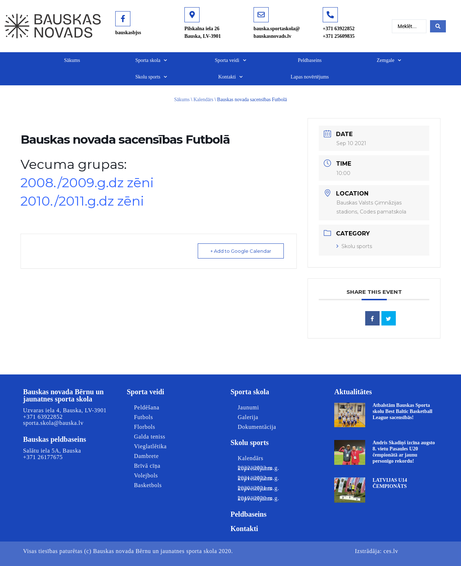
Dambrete (146, 456)
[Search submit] (438, 26)
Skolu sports (151, 77)
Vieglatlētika (150, 446)
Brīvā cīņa (147, 466)
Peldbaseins (310, 60)
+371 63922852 (338, 28)
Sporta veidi (230, 60)
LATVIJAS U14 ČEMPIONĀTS (389, 483)
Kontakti (230, 77)
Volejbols (146, 475)
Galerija (248, 417)
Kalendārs (203, 99)
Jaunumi (248, 407)
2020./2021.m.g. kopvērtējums (258, 488)
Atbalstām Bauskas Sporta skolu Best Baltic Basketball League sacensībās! (402, 411)
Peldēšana (146, 407)
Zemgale (389, 60)
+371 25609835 (338, 36)
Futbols (143, 417)
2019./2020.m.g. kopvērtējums (258, 498)
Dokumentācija (257, 427)
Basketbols (148, 485)
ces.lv (391, 551)
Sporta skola (151, 60)
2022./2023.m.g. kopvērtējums (258, 468)
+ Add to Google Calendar (240, 251)
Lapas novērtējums (310, 77)
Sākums (72, 60)
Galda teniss (149, 437)
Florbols (144, 427)
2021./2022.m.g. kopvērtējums (258, 478)
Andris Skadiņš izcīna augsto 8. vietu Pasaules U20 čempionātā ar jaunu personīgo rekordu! (403, 451)
